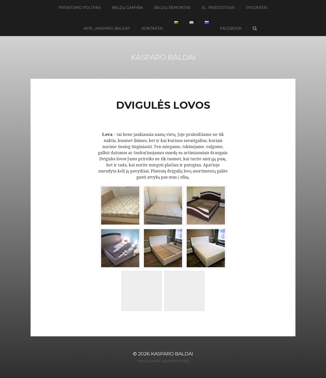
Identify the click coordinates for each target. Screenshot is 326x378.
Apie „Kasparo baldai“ (107, 28)
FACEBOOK (230, 28)
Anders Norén (175, 361)
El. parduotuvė (218, 7)
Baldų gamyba (127, 7)
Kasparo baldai (163, 57)
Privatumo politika (80, 7)
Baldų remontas (172, 7)
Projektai (256, 7)
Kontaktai (152, 28)
